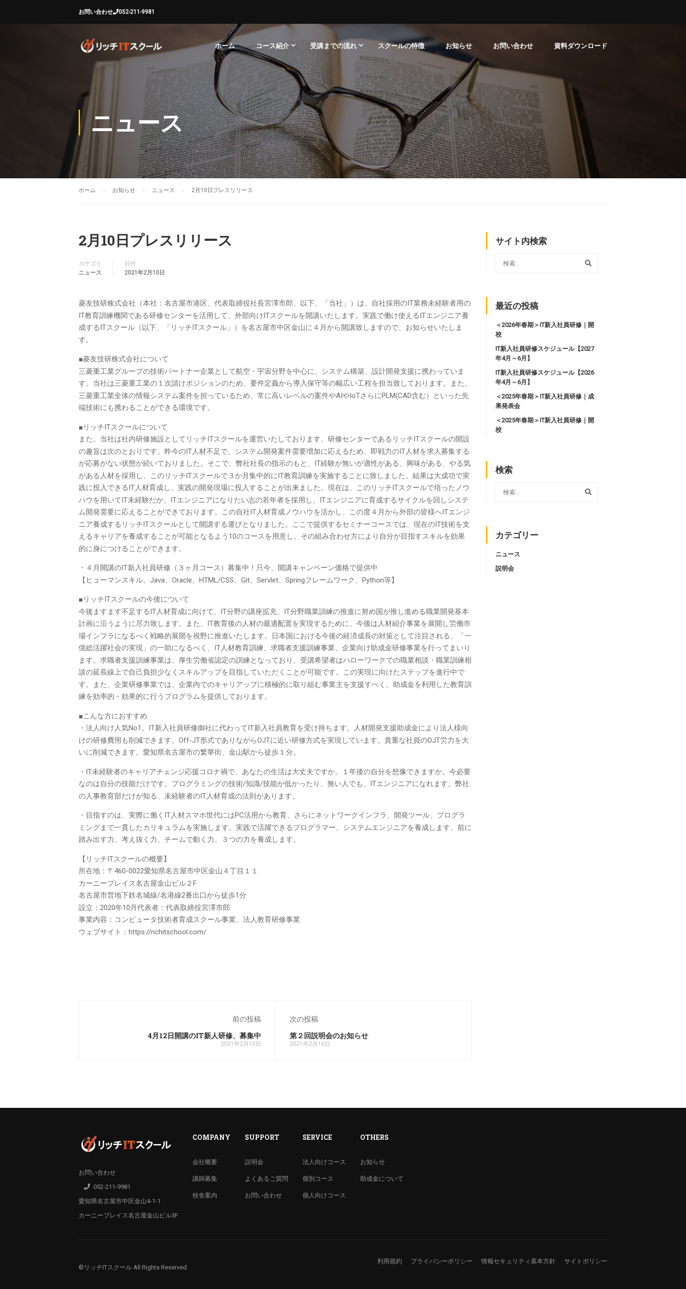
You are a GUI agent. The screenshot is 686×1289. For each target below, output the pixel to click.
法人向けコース (324, 1162)
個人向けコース (324, 1195)
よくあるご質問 (266, 1178)
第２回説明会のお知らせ (329, 1035)
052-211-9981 (137, 12)
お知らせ (458, 46)
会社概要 (204, 1162)
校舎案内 (204, 1195)
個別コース (318, 1178)
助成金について (382, 1178)
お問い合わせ (96, 12)
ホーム (225, 46)
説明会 (504, 568)
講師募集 (204, 1178)
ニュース (90, 272)
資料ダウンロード (580, 46)
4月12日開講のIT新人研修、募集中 (204, 1035)
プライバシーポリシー (442, 1261)
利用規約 (389, 1261)
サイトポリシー (585, 1261)
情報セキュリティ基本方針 (518, 1261)
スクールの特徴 (401, 46)
